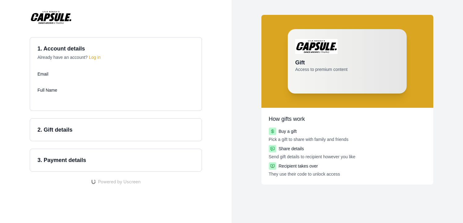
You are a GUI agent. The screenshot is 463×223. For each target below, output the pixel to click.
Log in (95, 57)
